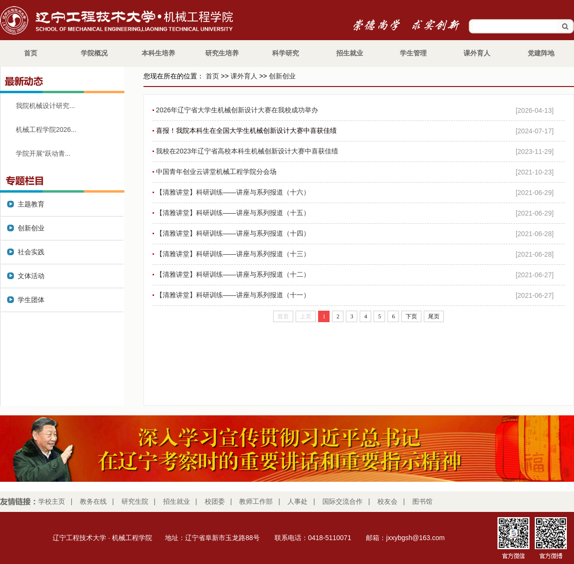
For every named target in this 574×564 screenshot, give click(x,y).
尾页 (434, 316)
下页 (411, 316)
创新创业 (282, 76)
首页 (212, 76)
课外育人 (244, 76)
